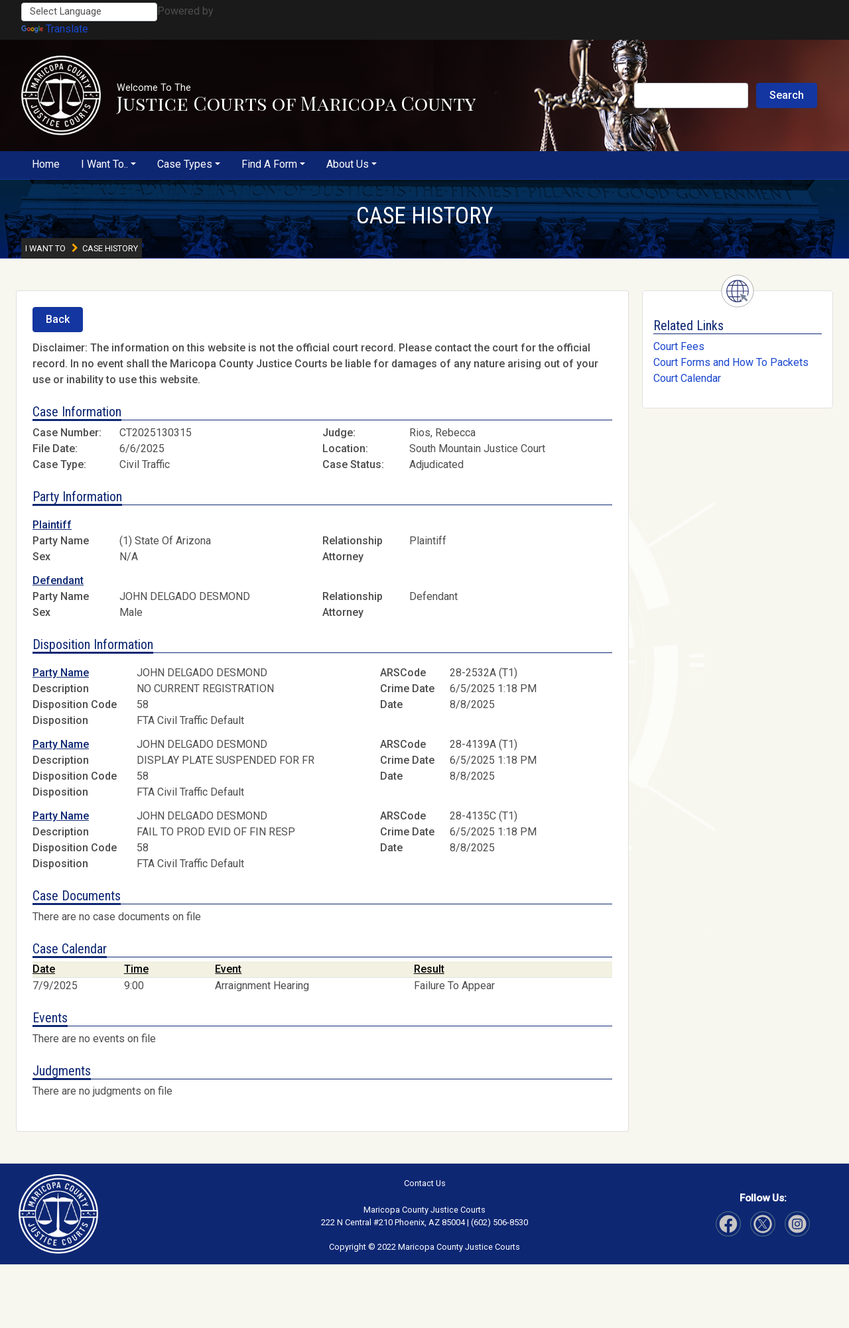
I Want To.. (104, 164)
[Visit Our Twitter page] (797, 1224)
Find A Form (269, 164)
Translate (54, 29)
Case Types (184, 164)
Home (46, 164)
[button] (61, 95)
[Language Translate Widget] (89, 12)
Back (58, 319)
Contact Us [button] (425, 1183)
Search (786, 95)
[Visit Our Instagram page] (763, 1224)
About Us (347, 164)
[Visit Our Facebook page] (728, 1224)
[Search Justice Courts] (691, 95)
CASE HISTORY (424, 215)
